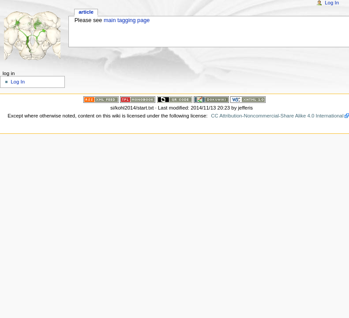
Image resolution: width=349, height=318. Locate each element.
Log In (332, 2)
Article (86, 12)
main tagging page (127, 20)
